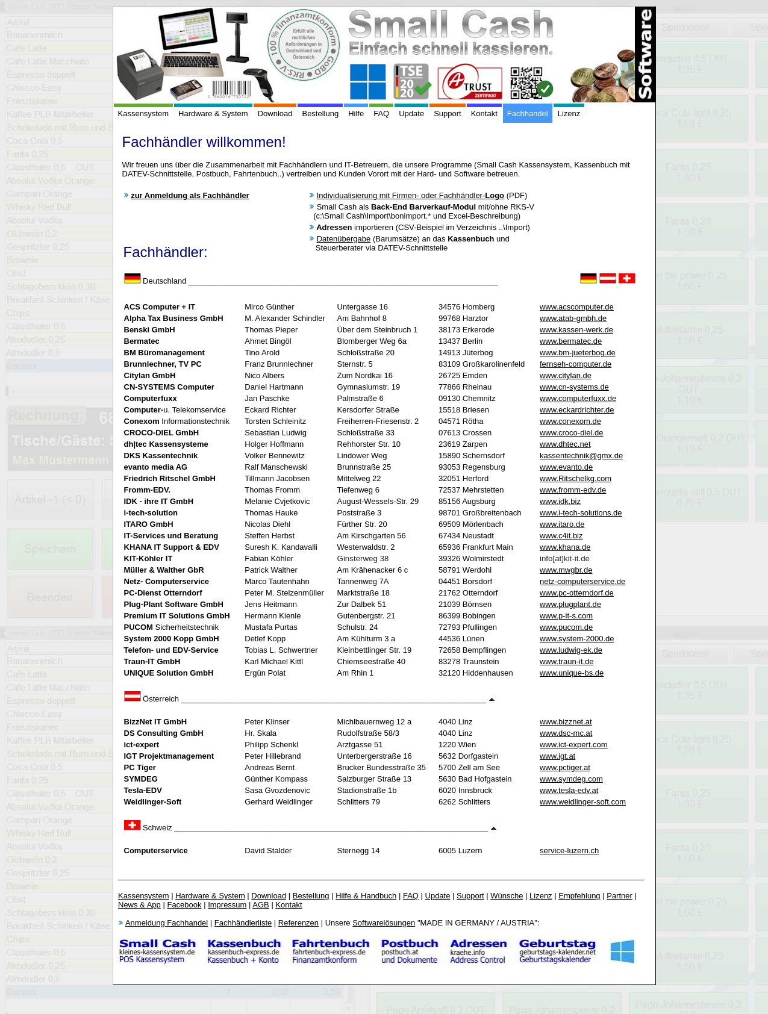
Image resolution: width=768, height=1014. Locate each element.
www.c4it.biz (561, 535)
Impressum (227, 904)
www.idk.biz (560, 501)
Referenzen (298, 922)
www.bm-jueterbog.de (578, 352)
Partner (619, 895)
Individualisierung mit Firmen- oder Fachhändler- (410, 195)
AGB (260, 904)
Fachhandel (527, 113)
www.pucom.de (566, 627)
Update (411, 113)
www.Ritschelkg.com (575, 478)
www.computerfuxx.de (578, 398)
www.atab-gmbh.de (573, 318)
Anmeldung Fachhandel (166, 922)
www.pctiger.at (565, 767)
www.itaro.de (562, 524)
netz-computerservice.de (582, 581)
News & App (139, 904)
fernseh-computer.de (575, 364)
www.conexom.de (570, 421)
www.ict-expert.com (574, 744)
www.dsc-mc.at (566, 733)
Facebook (184, 904)
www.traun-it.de (567, 661)
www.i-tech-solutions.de (581, 512)
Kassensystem (143, 113)
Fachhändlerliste (243, 922)
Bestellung (320, 113)
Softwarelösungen (383, 922)
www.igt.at (557, 755)
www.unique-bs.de (572, 672)
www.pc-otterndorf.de (577, 592)
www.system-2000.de (577, 638)
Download (275, 113)
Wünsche (506, 895)
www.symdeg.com (571, 778)
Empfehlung (579, 895)
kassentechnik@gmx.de (581, 455)
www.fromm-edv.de (573, 489)
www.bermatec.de (571, 341)
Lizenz (569, 113)
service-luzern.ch (569, 850)
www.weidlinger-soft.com (583, 801)
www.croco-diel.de (572, 432)
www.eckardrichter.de (577, 409)
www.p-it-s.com (566, 615)
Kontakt (484, 113)
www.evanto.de (566, 466)
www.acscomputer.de (577, 306)
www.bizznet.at (566, 721)
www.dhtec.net (565, 444)
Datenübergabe (344, 238)
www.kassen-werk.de (576, 329)
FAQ (381, 113)
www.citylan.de (566, 375)
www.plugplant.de (570, 604)
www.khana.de (565, 547)
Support (447, 113)
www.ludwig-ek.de (571, 650)
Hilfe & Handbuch (366, 895)
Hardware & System (213, 113)
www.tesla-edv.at (569, 790)
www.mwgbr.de (566, 569)
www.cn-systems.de (574, 386)
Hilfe (356, 113)
